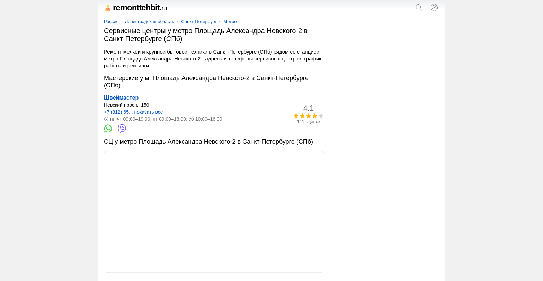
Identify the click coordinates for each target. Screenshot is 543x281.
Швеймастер (121, 98)
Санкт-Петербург (198, 21)
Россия (111, 21)
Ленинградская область (150, 21)
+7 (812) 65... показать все (133, 112)
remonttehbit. (135, 7)
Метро (230, 21)
